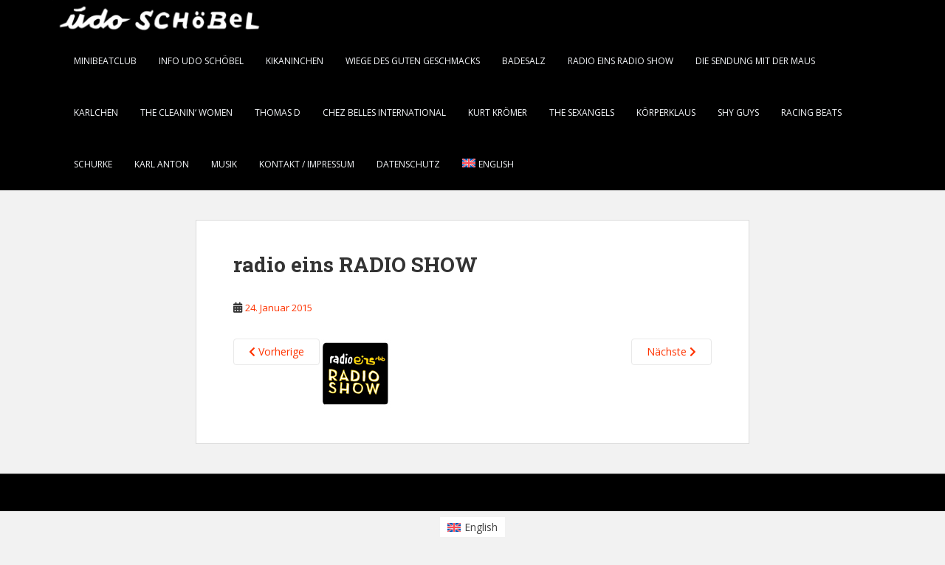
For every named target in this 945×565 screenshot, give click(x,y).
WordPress (870, 496)
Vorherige (276, 351)
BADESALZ (524, 61)
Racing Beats (811, 112)
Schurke (93, 164)
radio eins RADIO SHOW (620, 61)
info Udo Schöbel (201, 61)
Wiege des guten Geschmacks (413, 61)
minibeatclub (105, 61)
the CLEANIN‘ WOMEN (186, 112)
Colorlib (775, 496)
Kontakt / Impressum (306, 164)
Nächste (671, 351)
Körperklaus (665, 112)
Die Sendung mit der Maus (755, 61)
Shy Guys (738, 112)
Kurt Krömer (497, 112)
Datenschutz (408, 164)
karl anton (161, 164)
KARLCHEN (96, 112)
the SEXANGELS (581, 112)
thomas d (277, 112)
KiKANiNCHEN (294, 61)
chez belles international (384, 112)
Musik (224, 164)
